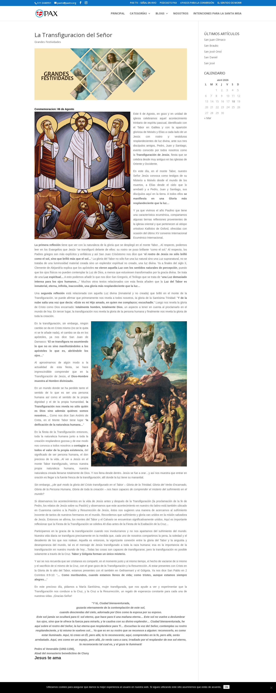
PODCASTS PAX (168, 3)
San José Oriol (213, 51)
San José (209, 63)
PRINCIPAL (118, 13)
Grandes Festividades (47, 42)
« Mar (207, 118)
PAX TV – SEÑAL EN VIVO (143, 3)
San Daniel (210, 57)
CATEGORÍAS (138, 13)
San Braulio (211, 45)
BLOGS (160, 13)
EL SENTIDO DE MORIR (230, 3)
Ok (226, 687)
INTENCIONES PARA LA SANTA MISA (217, 13)
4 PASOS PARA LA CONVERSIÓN (197, 3)
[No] (271, 688)
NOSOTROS (180, 13)
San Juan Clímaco (215, 39)
